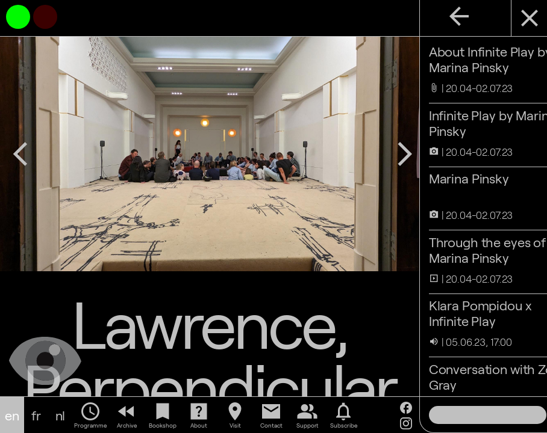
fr (36, 415)
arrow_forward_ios (369, 143)
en (12, 415)
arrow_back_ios (20, 143)
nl (60, 415)
